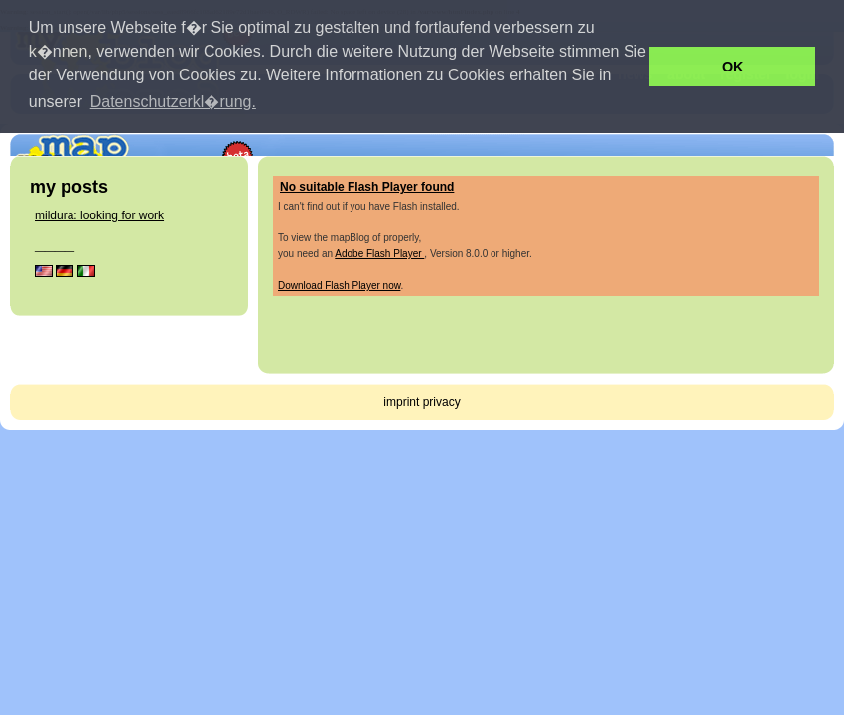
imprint (401, 402)
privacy (442, 402)
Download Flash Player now (339, 285)
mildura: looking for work (99, 215)
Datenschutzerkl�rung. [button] (173, 101)
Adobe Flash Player (379, 253)
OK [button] (733, 66)
